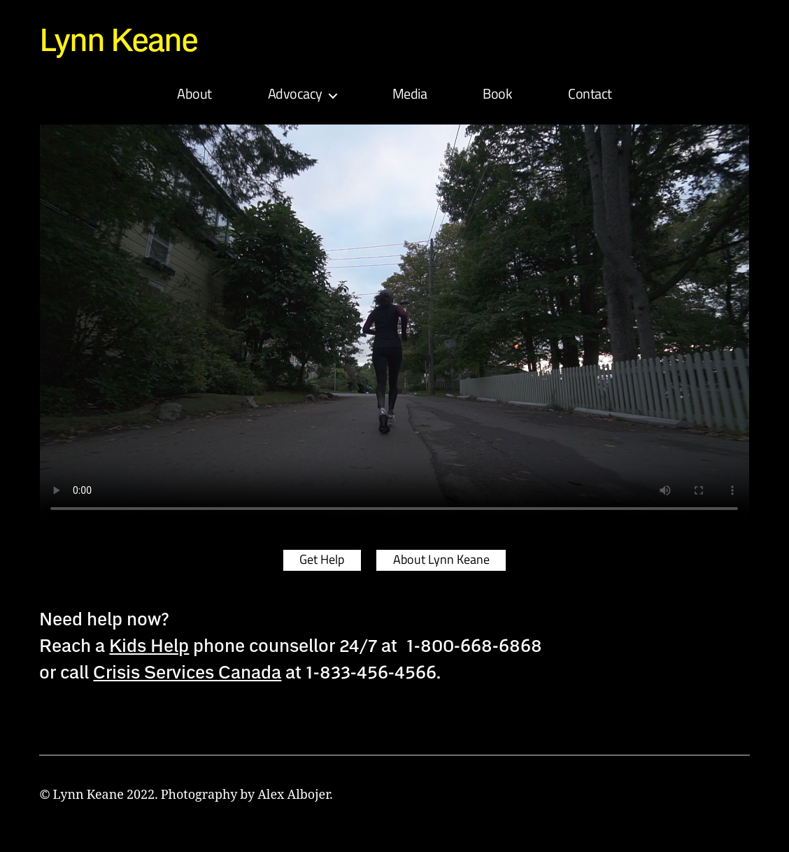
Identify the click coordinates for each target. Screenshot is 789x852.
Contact (590, 97)
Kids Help (149, 646)
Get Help (320, 562)
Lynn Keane (121, 39)
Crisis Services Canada (187, 673)
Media (409, 97)
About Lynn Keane (443, 562)
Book (497, 97)
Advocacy (295, 97)
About (194, 97)
